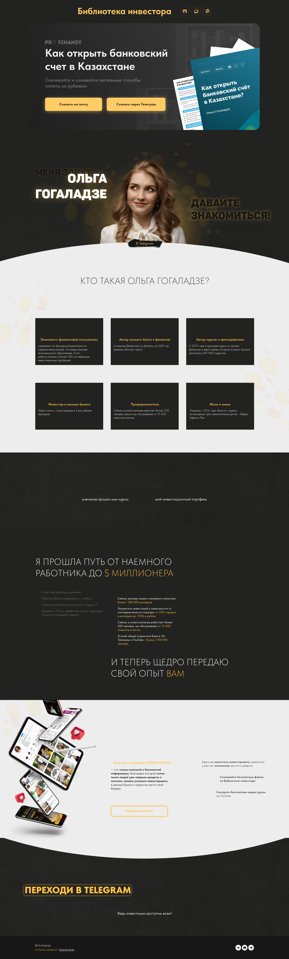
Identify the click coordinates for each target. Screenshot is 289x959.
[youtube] (244, 947)
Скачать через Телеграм (136, 104)
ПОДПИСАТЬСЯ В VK (139, 811)
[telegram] (251, 947)
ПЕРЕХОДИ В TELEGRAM (78, 890)
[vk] (238, 947)
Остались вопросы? (47, 949)
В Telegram (144, 243)
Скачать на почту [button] (73, 104)
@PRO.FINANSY (159, 763)
